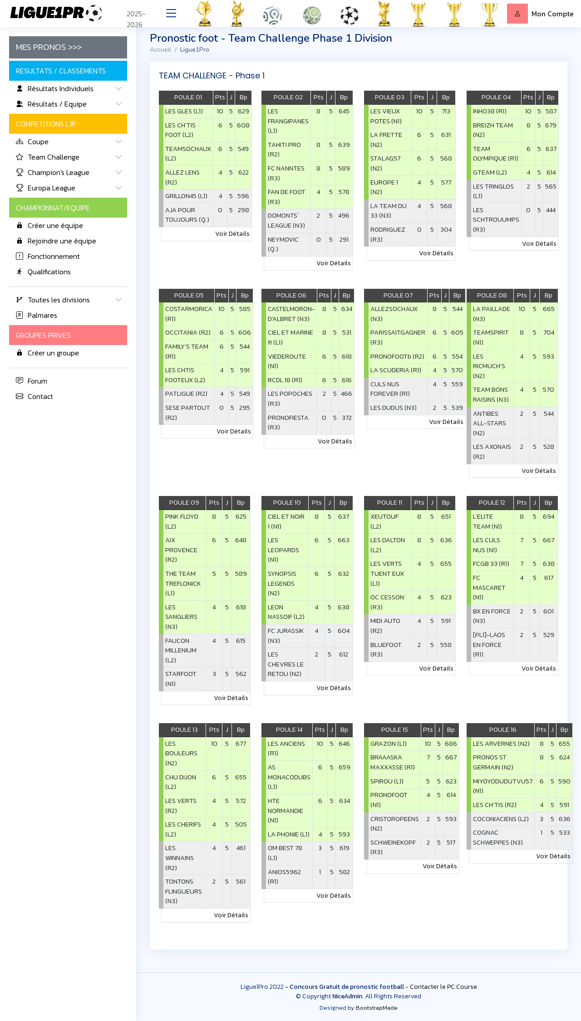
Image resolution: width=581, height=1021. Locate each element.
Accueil (160, 49)
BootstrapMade (377, 1007)
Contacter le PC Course (443, 987)
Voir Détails (232, 233)
